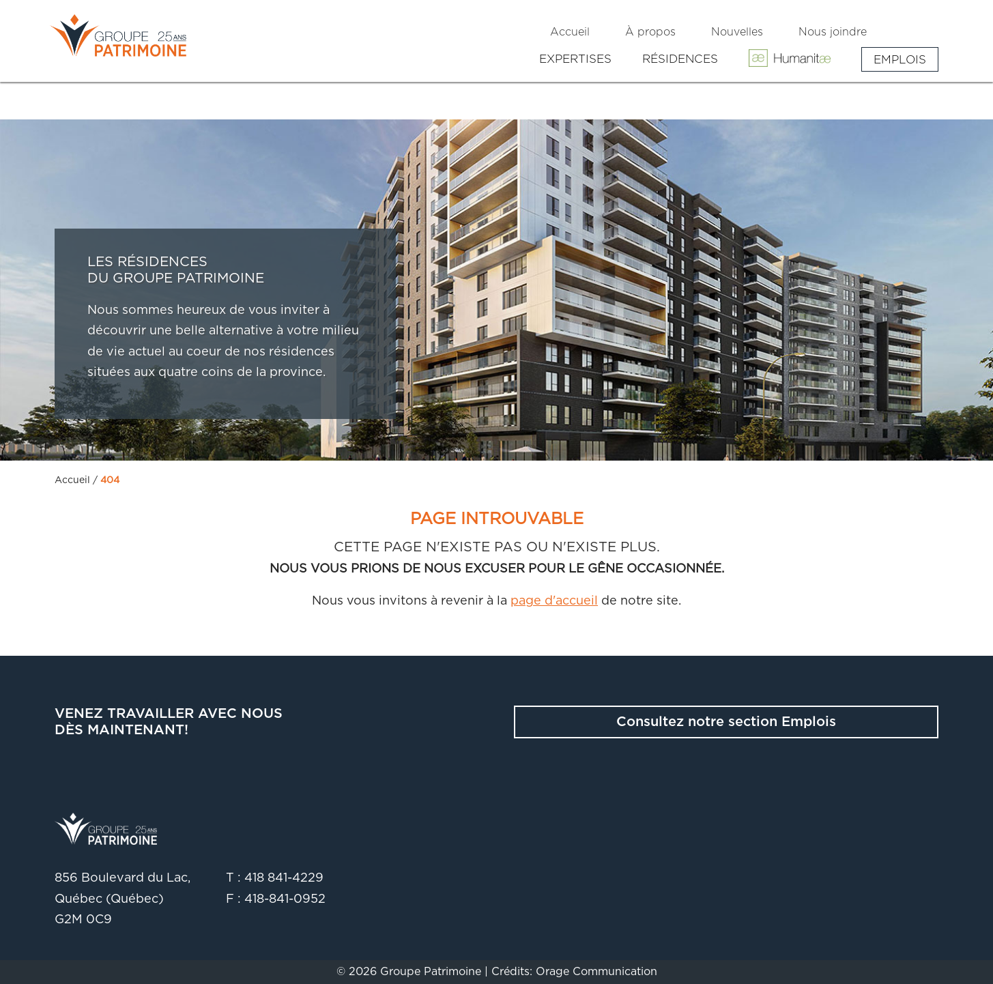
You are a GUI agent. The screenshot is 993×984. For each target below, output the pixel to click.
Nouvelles (737, 32)
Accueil (570, 32)
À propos (650, 32)
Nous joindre (832, 32)
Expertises (575, 59)
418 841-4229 (283, 878)
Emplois (900, 59)
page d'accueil (554, 601)
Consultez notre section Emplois (726, 722)
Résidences (680, 59)
